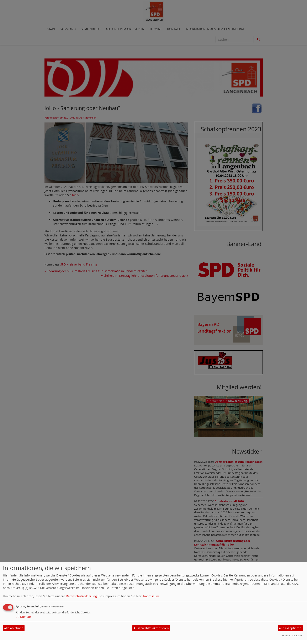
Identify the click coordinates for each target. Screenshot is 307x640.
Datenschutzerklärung (81, 596)
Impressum (151, 596)
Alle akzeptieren (290, 628)
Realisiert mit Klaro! (292, 635)
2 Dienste (23, 617)
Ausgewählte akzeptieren (151, 628)
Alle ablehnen (13, 628)
